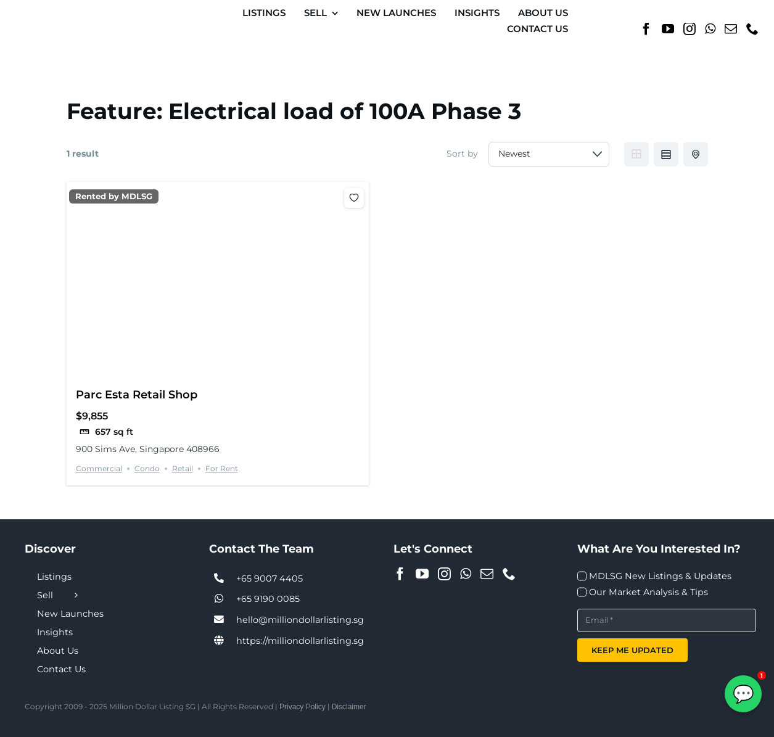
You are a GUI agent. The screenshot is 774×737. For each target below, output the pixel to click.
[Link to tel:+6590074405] (219, 578)
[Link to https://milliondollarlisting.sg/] (219, 641)
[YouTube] (668, 29)
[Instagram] (689, 29)
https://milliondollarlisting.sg (300, 640)
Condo (147, 468)
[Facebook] (646, 29)
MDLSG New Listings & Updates (660, 576)
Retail (182, 468)
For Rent (221, 468)
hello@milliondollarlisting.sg (300, 619)
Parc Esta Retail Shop (136, 394)
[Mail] (731, 29)
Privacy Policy (302, 706)
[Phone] (752, 29)
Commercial (99, 468)
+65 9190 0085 (268, 598)
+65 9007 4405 (269, 578)
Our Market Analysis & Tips (648, 592)
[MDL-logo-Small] (58, 15)
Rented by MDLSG (113, 196)
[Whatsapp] (710, 29)
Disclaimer (349, 706)
